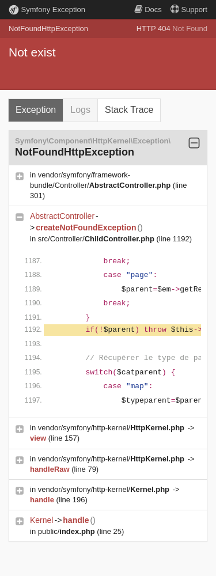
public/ (67, 531)
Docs (148, 9)
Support (188, 9)
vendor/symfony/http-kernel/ (112, 427)
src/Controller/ (97, 238)
